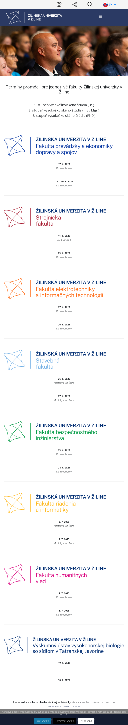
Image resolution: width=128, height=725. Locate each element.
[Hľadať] (90, 4)
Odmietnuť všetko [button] (64, 720)
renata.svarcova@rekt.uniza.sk (64, 706)
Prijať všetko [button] (42, 720)
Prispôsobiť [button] (86, 720)
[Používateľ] (59, 4)
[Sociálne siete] (74, 4)
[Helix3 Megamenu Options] (100, 16)
